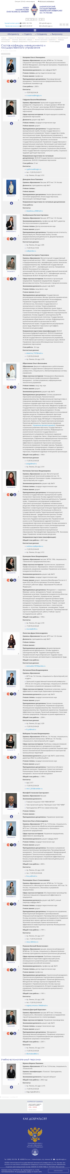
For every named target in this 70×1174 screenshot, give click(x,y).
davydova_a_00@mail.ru (34, 211)
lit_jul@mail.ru (31, 729)
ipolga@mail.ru (31, 464)
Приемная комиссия (12, 26)
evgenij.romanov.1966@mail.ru (37, 1005)
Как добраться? (35, 1118)
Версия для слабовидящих (47, 1)
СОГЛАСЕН (58, 1170)
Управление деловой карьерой (44, 425)
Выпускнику (57, 34)
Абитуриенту (13, 34)
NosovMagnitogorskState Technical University (18, 10)
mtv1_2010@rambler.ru (34, 789)
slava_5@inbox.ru (32, 942)
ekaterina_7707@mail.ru (34, 353)
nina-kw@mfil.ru (31, 629)
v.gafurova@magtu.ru (33, 169)
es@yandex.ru (31, 251)
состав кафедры (5, 53)
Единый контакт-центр (12, 23)
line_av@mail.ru (31, 876)
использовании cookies (24, 1172)
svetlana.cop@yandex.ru (34, 546)
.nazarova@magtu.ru (34, 95)
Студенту (28, 34)
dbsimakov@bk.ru (32, 1054)
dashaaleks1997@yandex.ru (35, 666)
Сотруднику (42, 34)
